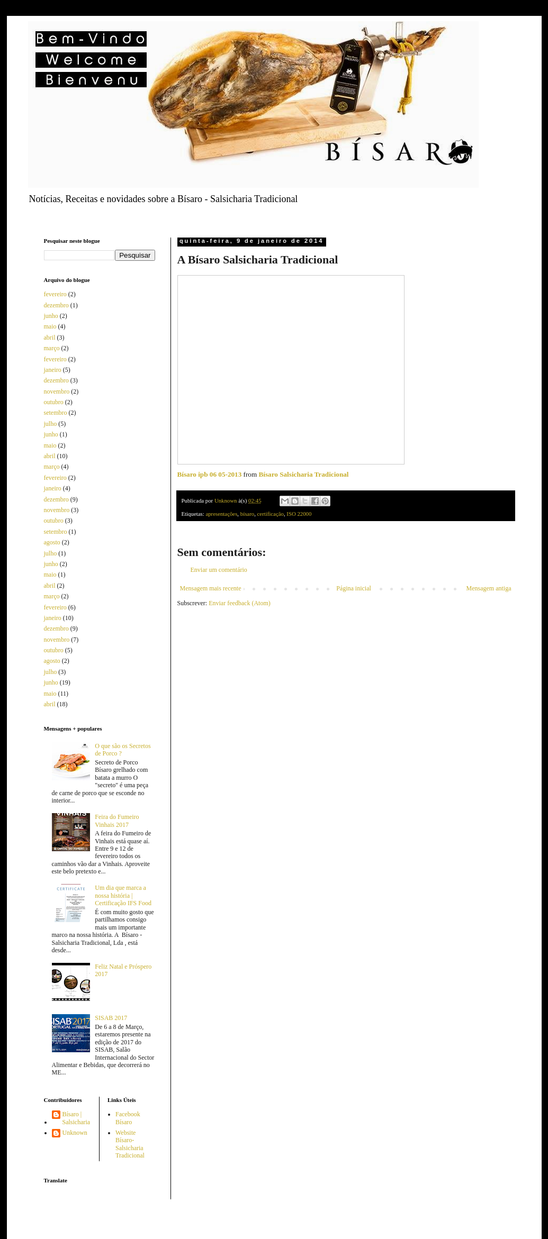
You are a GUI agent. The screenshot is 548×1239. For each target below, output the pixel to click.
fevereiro (55, 294)
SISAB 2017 (111, 1018)
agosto (52, 542)
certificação (270, 514)
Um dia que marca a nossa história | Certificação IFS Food (123, 895)
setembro (55, 412)
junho (51, 316)
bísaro (247, 514)
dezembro (56, 305)
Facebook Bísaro (127, 1117)
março (52, 348)
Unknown (74, 1132)
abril (50, 337)
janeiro (52, 369)
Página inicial (353, 588)
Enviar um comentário (219, 569)
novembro (57, 391)
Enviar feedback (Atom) (240, 603)
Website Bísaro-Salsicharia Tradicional (130, 1144)
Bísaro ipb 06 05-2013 (209, 474)
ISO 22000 (298, 514)
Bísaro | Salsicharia (76, 1117)
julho (50, 423)
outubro (54, 402)
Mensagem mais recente (210, 588)
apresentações (221, 514)
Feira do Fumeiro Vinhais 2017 (117, 820)
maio (50, 326)
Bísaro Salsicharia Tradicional (304, 474)
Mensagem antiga (488, 588)
